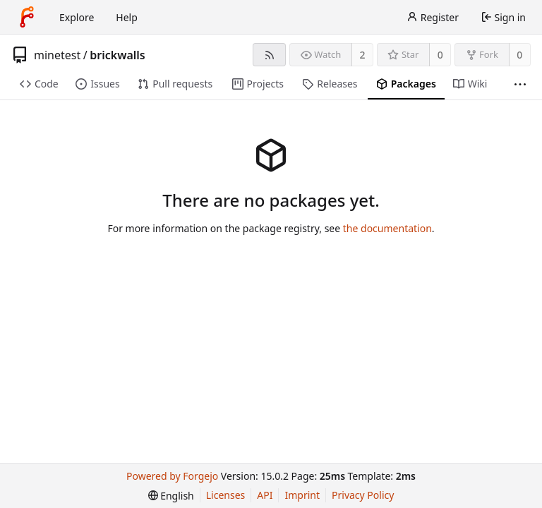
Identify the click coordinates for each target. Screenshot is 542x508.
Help (127, 17)
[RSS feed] (269, 54)
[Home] (27, 17)
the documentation (387, 228)
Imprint (302, 495)
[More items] (520, 84)
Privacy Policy (363, 495)
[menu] (171, 495)
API (264, 495)
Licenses (226, 495)
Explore (76, 17)
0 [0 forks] (519, 54)
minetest (57, 55)
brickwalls (117, 55)
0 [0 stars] (440, 54)
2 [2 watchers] (363, 54)
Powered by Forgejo (172, 476)
